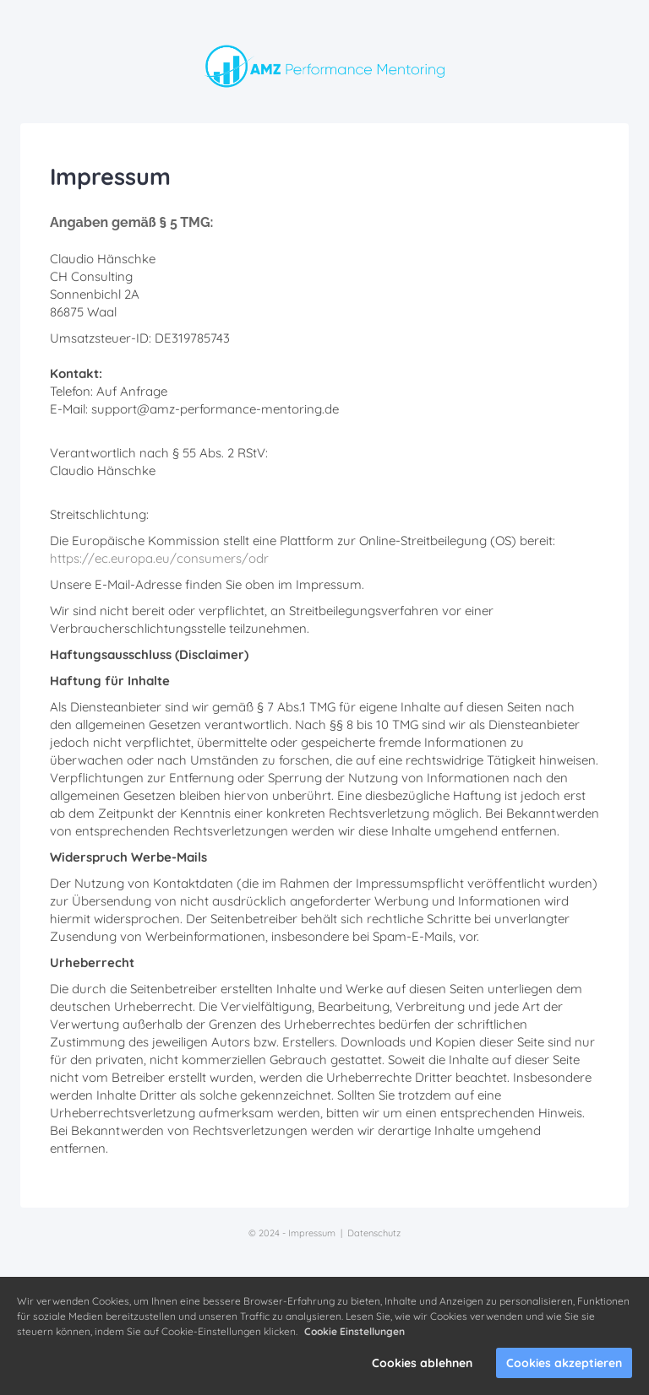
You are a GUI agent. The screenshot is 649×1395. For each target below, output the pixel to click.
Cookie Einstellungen (354, 1331)
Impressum (311, 1233)
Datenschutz (374, 1233)
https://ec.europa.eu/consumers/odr (159, 558)
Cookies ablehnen (422, 1363)
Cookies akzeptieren (564, 1363)
